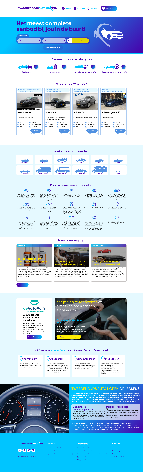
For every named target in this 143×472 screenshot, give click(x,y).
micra (108, 208)
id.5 (95, 224)
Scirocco (100, 225)
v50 (124, 221)
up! (100, 229)
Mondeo (113, 196)
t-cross (92, 227)
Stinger (47, 210)
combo (21, 222)
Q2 (18, 196)
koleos (55, 223)
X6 (56, 199)
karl (24, 225)
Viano (69, 213)
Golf (89, 223)
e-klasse (72, 208)
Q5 (28, 196)
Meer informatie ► (34, 337)
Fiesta (123, 194)
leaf (123, 207)
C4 (69, 195)
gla (77, 210)
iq (72, 224)
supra (66, 227)
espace (55, 221)
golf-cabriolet (95, 223)
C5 (77, 195)
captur (47, 221)
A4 (21, 194)
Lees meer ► (28, 276)
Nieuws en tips (117, 448)
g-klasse (72, 210)
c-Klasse (75, 207)
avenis (63, 222)
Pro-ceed (43, 208)
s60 (117, 221)
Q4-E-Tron (24, 196)
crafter (91, 222)
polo (94, 225)
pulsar (119, 208)
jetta (97, 224)
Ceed (41, 207)
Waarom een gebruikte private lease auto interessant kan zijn (71, 262)
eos (102, 222)
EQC (79, 208)
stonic (52, 210)
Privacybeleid (81, 460)
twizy (47, 228)
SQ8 (29, 197)
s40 (114, 221)
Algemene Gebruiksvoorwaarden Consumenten (92, 454)
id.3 (90, 224)
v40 (122, 221)
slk (71, 212)
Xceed (49, 211)
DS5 (70, 196)
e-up (99, 222)
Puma (122, 196)
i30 (25, 207)
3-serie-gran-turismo (50, 195)
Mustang (118, 196)
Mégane (46, 224)
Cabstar (117, 207)
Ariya (112, 207)
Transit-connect (120, 197)
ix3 (53, 197)
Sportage (42, 210)
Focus (110, 195)
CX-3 (90, 207)
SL (66, 212)
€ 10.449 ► (64, 130)
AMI (67, 194)
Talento (99, 197)
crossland (22, 223)
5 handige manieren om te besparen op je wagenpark (106, 262)
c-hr (79, 222)
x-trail (117, 210)
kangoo (50, 223)
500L (99, 194)
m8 (45, 199)
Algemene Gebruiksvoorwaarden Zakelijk (60, 454)
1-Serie (42, 194)
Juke (121, 207)
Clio (51, 221)
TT (31, 197)
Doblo (87, 195)
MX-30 (99, 207)
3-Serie (51, 194)
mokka (32, 225)
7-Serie (54, 196)
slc (69, 212)
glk (69, 211)
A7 (22, 195)
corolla (70, 223)
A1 (18, 194)
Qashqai (123, 208)
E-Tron (27, 195)
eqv (69, 210)
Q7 (30, 196)
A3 (19, 194)
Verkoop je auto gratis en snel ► (69, 337)
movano (29, 227)
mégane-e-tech (44, 225)
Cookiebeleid (81, 457)
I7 (47, 197)
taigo (100, 227)
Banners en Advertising (54, 451)
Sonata (24, 210)
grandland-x (28, 224)
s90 (119, 221)
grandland (21, 224)
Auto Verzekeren (117, 454)
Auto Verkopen (117, 451)
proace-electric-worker (72, 225)
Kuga (109, 196)
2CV (65, 194)
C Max (113, 194)
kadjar (46, 223)
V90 (114, 222)
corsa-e (30, 222)
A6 (32, 194)
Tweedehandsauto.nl (29, 456)
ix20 (18, 208)
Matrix (28, 208)
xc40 (117, 222)
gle (67, 211)
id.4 (92, 224)
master (42, 224)
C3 (76, 194)
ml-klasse (76, 211)
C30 (109, 221)
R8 (34, 196)
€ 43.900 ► (92, 130)
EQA (76, 208)
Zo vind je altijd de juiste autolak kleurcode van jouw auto (32, 261)
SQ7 (27, 197)
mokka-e (24, 227)
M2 (55, 197)
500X (102, 194)
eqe (63, 210)
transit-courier (121, 199)
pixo (115, 208)
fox (87, 223)
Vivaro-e (20, 228)
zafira (24, 228)
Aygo (76, 222)
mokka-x (19, 227)
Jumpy (77, 196)
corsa (26, 222)
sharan (88, 227)
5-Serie (45, 196)
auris (64, 221)
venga (56, 210)
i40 (27, 207)
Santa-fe (32, 208)
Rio (47, 208)
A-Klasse (65, 207)
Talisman (55, 225)
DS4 (68, 196)
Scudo (91, 197)
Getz (30, 207)
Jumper (73, 196)
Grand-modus (49, 222)
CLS (68, 208)
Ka (121, 195)
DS (79, 195)
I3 (43, 197)
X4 (52, 199)
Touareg (100, 228)
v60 (109, 222)
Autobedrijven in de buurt (85, 448)
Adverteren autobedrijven (55, 448)
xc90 (116, 223)
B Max (109, 194)
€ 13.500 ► (120, 130)
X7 (57, 199)
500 (85, 194)
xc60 (120, 222)
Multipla (92, 196)
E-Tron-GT (33, 195)
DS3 (65, 196)
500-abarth (90, 194)
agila (19, 221)
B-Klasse (70, 207)
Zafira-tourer (31, 228)
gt (33, 224)
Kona (24, 208)
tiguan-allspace (93, 228)
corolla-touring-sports (70, 224)
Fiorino (87, 196)
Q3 (20, 196)
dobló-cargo (94, 195)
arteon (88, 221)
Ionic (33, 207)
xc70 (123, 222)
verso (79, 227)
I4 (44, 197)
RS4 (22, 197)
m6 (44, 199)
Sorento (51, 208)
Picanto (55, 207)
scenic (51, 225)
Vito (73, 213)
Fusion (114, 195)
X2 (49, 199)
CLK (66, 208)
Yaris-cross (73, 228)
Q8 (32, 196)
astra (32, 221)
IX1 (51, 197)
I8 (48, 197)
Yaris (67, 228)
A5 (30, 194)
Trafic (51, 227)
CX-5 (93, 207)
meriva (28, 225)
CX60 (96, 207)
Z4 (49, 200)
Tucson (28, 210)
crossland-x (29, 223)
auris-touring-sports (73, 221)
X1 (47, 199)
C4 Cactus (73, 195)
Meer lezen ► (22, 285)
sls (73, 212)
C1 (74, 194)
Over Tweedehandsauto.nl (85, 451)
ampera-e (24, 221)
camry (66, 223)
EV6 (48, 207)
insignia (20, 225)
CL (79, 207)
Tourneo (112, 197)
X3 (50, 199)
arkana (43, 221)
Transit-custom (111, 199)
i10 (21, 207)
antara (29, 221)
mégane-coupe (53, 224)
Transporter (95, 229)
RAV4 (63, 227)
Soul (55, 208)
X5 (54, 199)
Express (42, 222)
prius (74, 224)
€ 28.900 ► (36, 130)
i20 (23, 207)
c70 (112, 221)
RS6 (24, 197)
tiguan (86, 228)
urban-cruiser (73, 227)
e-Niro (45, 207)
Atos (19, 207)
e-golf (96, 222)
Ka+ (124, 195)
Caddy (96, 221)
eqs (66, 210)
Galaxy (119, 195)
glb (79, 210)
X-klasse (76, 213)
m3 (57, 197)
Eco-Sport (118, 194)
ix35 (21, 208)
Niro (51, 207)
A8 (24, 195)
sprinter (77, 212)
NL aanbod (23, 35)
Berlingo (71, 194)
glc (64, 211)
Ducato (100, 195)
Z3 (48, 200)
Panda (96, 196)
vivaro (34, 227)
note (112, 208)
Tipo (95, 197)
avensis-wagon (70, 222)
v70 (112, 222)
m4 (40, 199)
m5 (42, 199)
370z (109, 207)
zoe (51, 228)
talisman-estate (44, 227)
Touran (89, 229)
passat (91, 225)
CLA (64, 208)
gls (71, 211)
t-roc (97, 227)
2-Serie (46, 194)
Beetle (92, 221)
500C (95, 194)
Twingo (55, 227)
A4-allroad (26, 194)
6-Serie (50, 196)
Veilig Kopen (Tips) (118, 457)
